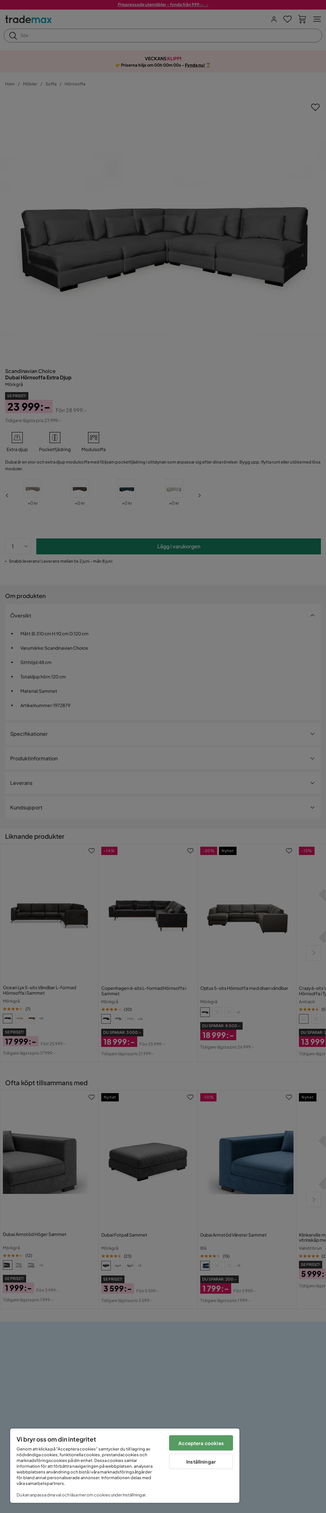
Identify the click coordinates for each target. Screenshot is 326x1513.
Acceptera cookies (201, 1443)
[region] (124, 1466)
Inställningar (201, 1461)
